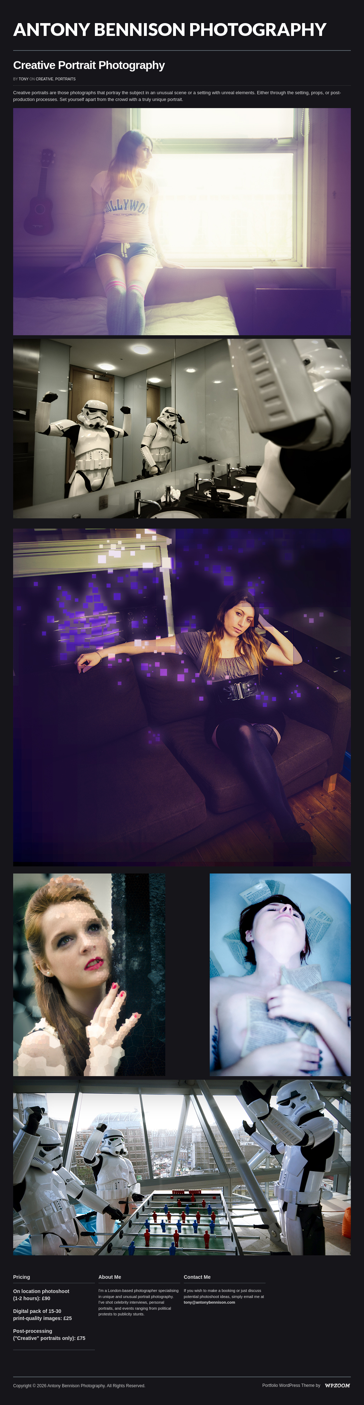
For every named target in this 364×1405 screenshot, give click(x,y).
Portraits (65, 79)
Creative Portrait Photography (89, 65)
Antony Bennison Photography (170, 29)
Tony (23, 79)
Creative (44, 79)
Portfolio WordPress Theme (288, 1385)
